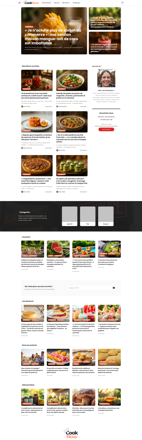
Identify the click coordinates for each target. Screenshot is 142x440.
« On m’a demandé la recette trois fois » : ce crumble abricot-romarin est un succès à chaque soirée (71, 138)
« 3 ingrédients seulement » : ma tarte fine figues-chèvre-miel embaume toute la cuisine (36, 180)
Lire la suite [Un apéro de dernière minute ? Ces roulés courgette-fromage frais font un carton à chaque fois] (84, 191)
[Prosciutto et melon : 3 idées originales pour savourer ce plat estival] (58, 357)
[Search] (122, 2)
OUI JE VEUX (106, 129)
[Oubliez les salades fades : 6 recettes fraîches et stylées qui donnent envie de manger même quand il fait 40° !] (32, 249)
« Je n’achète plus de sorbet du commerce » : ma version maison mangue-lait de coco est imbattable (53, 37)
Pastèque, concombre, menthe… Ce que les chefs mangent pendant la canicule (57, 263)
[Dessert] (106, 216)
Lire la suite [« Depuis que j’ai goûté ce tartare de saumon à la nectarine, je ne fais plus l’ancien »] (49, 148)
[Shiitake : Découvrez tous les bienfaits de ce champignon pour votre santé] (83, 397)
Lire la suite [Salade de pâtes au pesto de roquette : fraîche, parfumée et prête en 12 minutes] (84, 106)
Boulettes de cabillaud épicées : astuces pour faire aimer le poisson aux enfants (83, 370)
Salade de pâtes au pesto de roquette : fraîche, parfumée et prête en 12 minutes (70, 95)
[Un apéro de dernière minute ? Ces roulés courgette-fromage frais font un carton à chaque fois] (72, 165)
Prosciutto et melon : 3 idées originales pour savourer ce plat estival (57, 370)
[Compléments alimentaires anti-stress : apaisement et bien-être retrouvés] (32, 397)
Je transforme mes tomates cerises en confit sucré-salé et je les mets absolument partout (36, 95)
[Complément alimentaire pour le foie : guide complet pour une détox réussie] (58, 397)
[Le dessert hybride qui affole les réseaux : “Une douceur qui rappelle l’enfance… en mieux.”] (58, 313)
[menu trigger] (20, 2)
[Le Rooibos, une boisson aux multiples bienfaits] (109, 397)
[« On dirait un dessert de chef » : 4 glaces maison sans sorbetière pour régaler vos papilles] (109, 313)
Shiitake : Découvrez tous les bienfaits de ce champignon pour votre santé (83, 410)
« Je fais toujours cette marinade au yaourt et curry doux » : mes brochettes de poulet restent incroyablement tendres (104, 22)
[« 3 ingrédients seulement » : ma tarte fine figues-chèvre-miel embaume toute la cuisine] (37, 165)
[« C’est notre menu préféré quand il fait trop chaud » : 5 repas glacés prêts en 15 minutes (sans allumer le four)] (83, 249)
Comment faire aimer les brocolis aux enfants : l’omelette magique (107, 262)
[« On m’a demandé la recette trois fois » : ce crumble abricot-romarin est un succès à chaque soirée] (72, 121)
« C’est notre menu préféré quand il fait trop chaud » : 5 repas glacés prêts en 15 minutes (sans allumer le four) (83, 264)
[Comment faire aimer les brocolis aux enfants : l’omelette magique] (109, 249)
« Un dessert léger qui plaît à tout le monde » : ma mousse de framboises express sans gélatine (104, 48)
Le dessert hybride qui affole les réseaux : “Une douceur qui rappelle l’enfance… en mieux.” (58, 327)
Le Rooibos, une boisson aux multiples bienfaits (108, 409)
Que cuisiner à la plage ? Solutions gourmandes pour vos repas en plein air (32, 370)
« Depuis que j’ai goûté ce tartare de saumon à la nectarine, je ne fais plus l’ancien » (36, 137)
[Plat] (87, 216)
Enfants (112, 253)
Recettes (29, 27)
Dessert (35, 320)
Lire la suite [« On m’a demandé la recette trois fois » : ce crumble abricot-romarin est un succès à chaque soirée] (84, 150)
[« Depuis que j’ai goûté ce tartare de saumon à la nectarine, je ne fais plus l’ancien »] (37, 121)
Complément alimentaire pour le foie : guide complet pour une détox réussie (57, 410)
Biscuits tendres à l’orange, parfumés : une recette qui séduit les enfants (108, 370)
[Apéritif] (69, 216)
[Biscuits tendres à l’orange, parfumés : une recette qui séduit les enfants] (109, 357)
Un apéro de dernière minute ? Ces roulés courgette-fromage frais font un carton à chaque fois (71, 180)
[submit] (113, 288)
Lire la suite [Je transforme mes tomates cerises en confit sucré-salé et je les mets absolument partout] (49, 106)
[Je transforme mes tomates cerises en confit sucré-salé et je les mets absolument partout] (37, 80)
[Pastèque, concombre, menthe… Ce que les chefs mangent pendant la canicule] (58, 249)
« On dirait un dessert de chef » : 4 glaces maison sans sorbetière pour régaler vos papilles (109, 327)
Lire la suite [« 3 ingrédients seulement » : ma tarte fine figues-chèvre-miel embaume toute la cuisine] (49, 191)
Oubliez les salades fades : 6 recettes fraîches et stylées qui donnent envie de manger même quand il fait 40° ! (32, 263)
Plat (25, 255)
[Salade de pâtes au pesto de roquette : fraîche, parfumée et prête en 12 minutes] (72, 80)
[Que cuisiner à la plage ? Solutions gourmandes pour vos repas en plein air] (32, 357)
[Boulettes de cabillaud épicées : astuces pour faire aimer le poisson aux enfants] (83, 357)
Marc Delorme (63, 106)
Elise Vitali (27, 106)
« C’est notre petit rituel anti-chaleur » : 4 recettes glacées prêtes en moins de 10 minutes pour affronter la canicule (83, 328)
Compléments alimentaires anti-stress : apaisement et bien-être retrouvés (32, 410)
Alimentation (27, 403)
